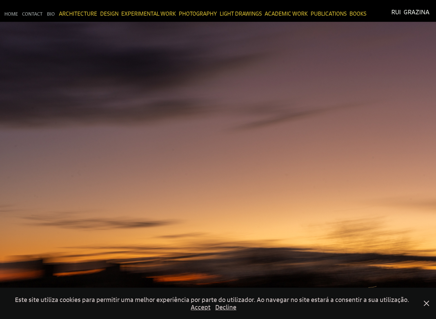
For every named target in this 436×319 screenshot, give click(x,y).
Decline (225, 307)
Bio (51, 13)
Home (11, 13)
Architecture (78, 13)
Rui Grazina (410, 12)
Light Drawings (241, 13)
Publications (329, 13)
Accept (201, 307)
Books (358, 13)
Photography (198, 13)
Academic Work (286, 13)
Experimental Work (148, 13)
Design (109, 13)
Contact (32, 13)
